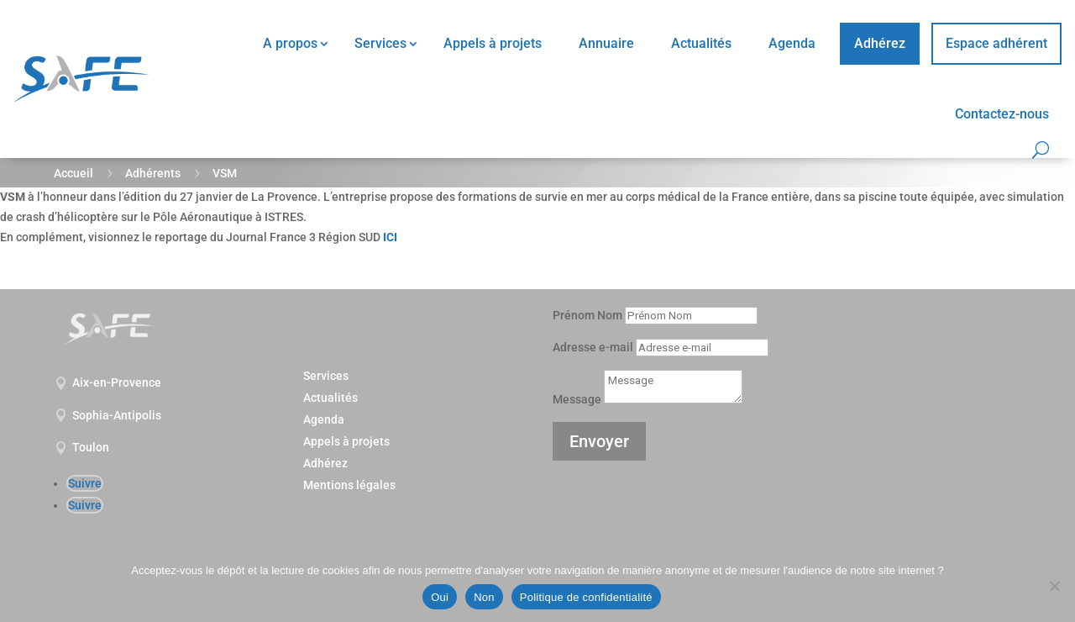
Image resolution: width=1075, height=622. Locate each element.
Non (484, 597)
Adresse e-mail (593, 347)
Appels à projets (492, 43)
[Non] (1054, 585)
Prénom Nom (587, 315)
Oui (439, 597)
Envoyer (599, 441)
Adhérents (153, 173)
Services (380, 43)
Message (577, 399)
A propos (290, 43)
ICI (390, 237)
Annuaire (606, 43)
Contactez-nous (1002, 114)
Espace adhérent (996, 43)
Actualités (701, 43)
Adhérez (879, 43)
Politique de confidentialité (586, 597)
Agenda (791, 43)
